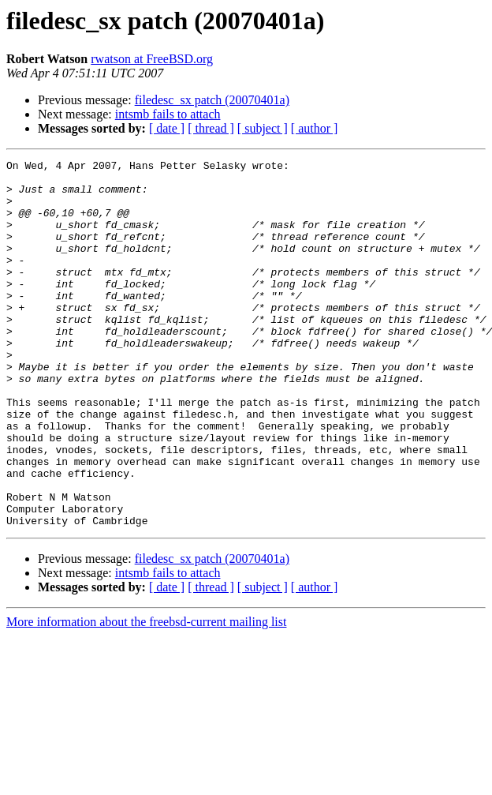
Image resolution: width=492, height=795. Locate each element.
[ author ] (314, 128)
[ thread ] (211, 128)
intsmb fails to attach (168, 114)
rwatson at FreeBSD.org (152, 59)
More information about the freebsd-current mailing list (146, 695)
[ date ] (166, 128)
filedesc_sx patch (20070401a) (212, 100)
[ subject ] (262, 128)
